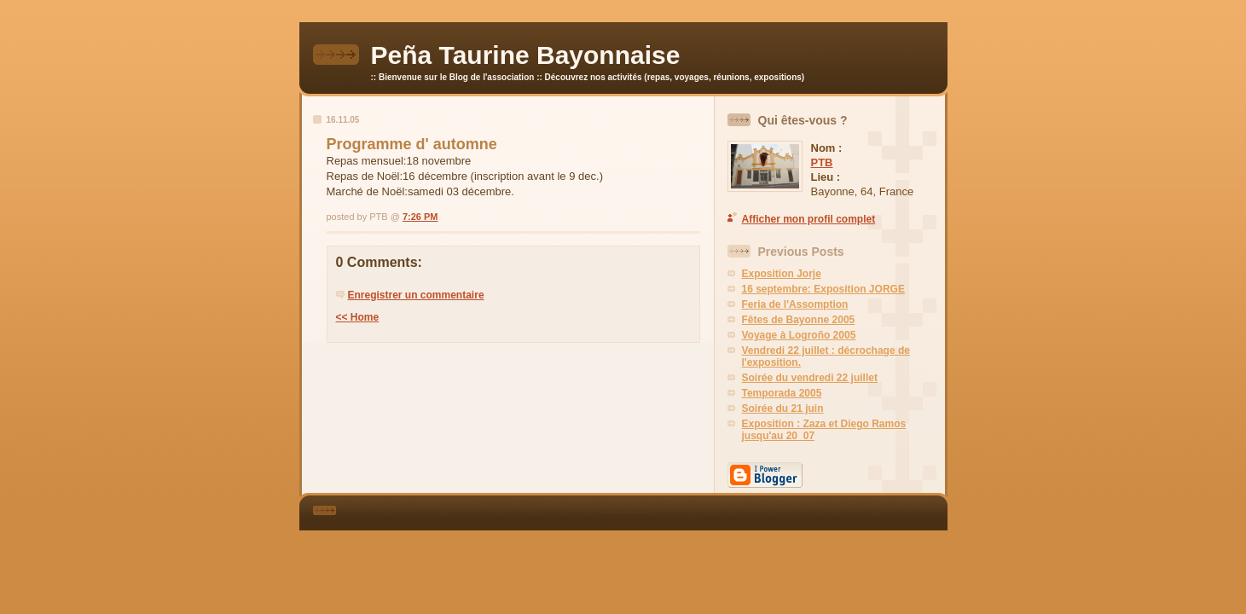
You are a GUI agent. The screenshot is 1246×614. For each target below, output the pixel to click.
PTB (822, 162)
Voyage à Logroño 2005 (799, 335)
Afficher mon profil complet (809, 219)
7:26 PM (420, 216)
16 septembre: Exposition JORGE (823, 289)
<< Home (358, 317)
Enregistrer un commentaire (416, 295)
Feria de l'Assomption (795, 304)
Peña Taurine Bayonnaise (526, 55)
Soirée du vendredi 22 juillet (810, 378)
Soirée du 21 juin (783, 408)
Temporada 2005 (782, 393)
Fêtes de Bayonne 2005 (798, 320)
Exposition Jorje (781, 274)
